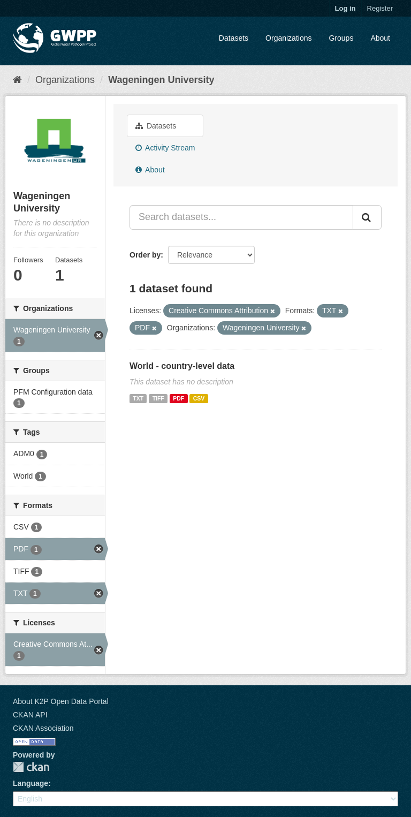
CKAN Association (43, 728)
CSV (199, 398)
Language (30, 783)
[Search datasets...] (241, 217)
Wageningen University (161, 79)
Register (380, 8)
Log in (345, 8)
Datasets (233, 38)
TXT (138, 398)
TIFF (158, 398)
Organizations (288, 38)
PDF (178, 398)
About (380, 38)
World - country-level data (182, 365)
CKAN (31, 767)
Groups (341, 38)
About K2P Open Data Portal (61, 701)
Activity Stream (165, 147)
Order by (145, 255)
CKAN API (30, 714)
